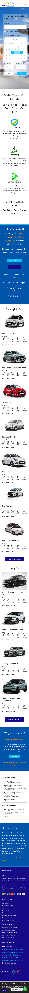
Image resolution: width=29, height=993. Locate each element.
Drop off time (20, 63)
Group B (4, 474)
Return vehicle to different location (16, 31)
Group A (4, 336)
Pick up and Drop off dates (12, 35)
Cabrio (4, 543)
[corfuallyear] (8, 1)
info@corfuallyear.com (9, 963)
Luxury (4, 598)
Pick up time (7, 63)
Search (22, 73)
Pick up (6, 23)
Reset (9, 73)
